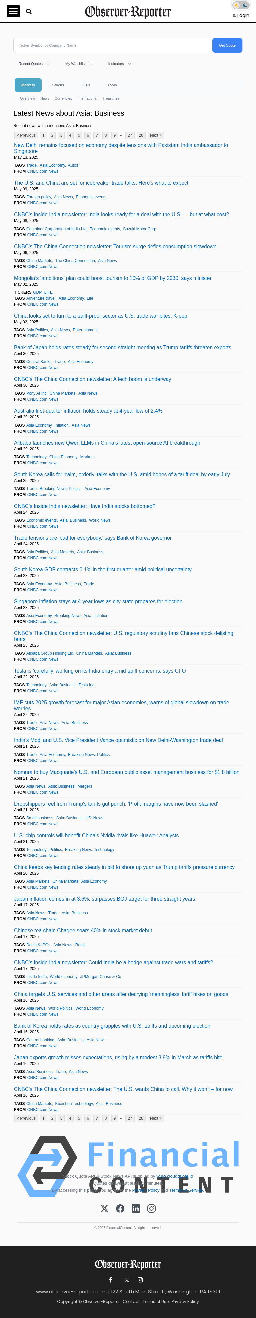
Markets (28, 85)
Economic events (91, 197)
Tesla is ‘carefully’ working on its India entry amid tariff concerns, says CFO (100, 671)
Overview (27, 98)
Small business (39, 818)
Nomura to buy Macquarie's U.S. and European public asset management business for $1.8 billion (127, 772)
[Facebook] (120, 1209)
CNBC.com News (42, 171)
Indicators (116, 64)
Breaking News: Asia (73, 615)
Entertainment (85, 330)
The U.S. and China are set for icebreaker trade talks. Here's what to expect (101, 183)
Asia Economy (52, 165)
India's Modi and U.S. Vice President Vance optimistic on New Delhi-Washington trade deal (118, 740)
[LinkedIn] (136, 1209)
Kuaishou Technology (74, 1103)
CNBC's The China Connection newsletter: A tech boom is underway (92, 379)
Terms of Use (156, 1301)
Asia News (63, 197)
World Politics (60, 1008)
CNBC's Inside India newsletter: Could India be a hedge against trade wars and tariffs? (113, 962)
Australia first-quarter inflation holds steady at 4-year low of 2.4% (88, 411)
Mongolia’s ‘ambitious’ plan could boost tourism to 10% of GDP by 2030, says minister (113, 278)
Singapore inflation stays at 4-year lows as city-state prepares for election (98, 601)
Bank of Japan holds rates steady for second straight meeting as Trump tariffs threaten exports (122, 347)
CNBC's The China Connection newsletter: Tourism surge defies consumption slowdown (115, 246)
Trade (31, 165)
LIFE (48, 292)
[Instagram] (151, 1209)
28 (141, 135)
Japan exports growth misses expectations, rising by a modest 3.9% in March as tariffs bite (118, 1057)
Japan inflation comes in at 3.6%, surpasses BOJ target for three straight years (104, 899)
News (44, 98)
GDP (37, 292)
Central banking (40, 1040)
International (87, 98)
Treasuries (111, 98)
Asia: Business (73, 520)
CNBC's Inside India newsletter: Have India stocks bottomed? (84, 506)
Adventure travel (40, 298)
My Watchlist (75, 64)
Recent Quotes (31, 64)
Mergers (85, 786)
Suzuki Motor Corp (139, 229)
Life (90, 298)
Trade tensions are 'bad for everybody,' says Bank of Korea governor (93, 538)
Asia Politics (37, 330)
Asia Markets (62, 552)
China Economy (63, 457)
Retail (80, 945)
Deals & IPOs (38, 945)
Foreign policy (38, 197)
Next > (156, 135)
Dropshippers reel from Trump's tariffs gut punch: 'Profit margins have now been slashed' (116, 804)
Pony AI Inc (36, 393)
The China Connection (75, 260)
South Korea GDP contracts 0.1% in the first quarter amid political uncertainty (103, 569)
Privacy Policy (146, 1190)
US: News (94, 818)
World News (99, 520)
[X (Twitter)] (104, 1209)
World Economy (89, 1008)
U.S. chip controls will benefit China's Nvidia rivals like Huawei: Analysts (96, 835)
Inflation (62, 425)
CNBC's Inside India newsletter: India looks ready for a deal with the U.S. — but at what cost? (121, 214)
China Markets (39, 260)
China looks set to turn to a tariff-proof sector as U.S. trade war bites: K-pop (100, 316)
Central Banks (38, 361)
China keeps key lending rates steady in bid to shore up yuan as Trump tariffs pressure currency (124, 867)
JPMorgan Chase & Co (100, 976)
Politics (55, 849)
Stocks (58, 85)
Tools (112, 85)
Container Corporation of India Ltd (56, 229)
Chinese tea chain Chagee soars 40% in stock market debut (83, 930)
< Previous (26, 135)
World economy (63, 976)
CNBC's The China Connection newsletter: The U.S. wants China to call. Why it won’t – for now (123, 1089)
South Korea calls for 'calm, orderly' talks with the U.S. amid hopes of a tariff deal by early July (122, 474)
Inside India (36, 976)
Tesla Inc (86, 685)
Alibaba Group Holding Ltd (49, 653)
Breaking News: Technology (89, 849)
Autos (73, 165)
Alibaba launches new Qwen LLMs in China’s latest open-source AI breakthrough (107, 443)
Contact (131, 1301)
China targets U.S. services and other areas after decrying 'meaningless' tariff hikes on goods (121, 994)
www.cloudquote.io (174, 1176)
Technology (36, 457)
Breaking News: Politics (60, 488)
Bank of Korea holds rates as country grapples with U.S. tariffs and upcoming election (112, 1026)
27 (130, 135)
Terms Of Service (186, 1190)
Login (243, 15)
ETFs (85, 85)
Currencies (63, 98)
